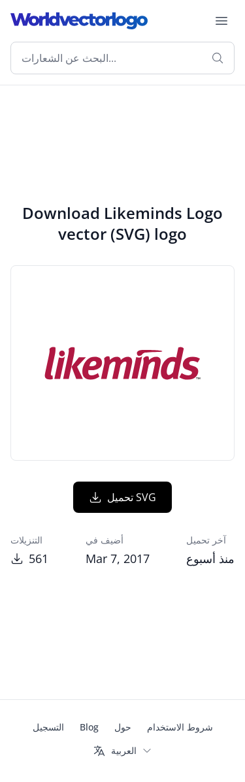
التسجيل (48, 727)
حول (122, 727)
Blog (89, 727)
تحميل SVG (122, 497)
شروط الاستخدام (180, 727)
